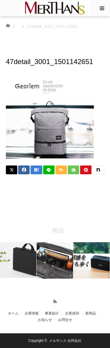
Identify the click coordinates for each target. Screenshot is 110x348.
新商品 (90, 313)
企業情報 (32, 313)
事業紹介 (52, 313)
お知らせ (45, 320)
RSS (55, 300)
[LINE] (49, 169)
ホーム (13, 313)
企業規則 (72, 313)
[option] (18, 259)
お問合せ (65, 320)
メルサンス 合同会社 (65, 341)
